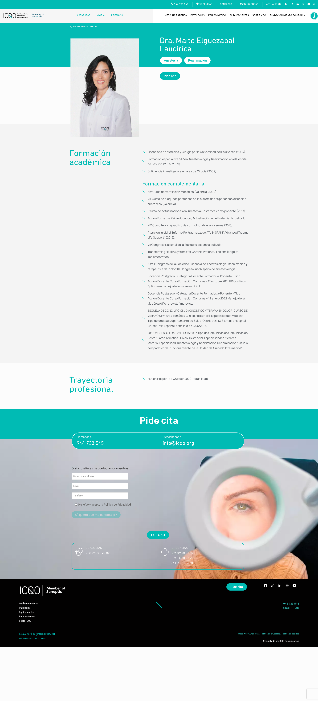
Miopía (101, 15)
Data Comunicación (289, 641)
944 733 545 (90, 443)
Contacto (226, 4)
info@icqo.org (178, 443)
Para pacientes (239, 15)
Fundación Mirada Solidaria (287, 15)
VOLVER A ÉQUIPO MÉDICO (85, 26)
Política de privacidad (270, 634)
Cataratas (83, 15)
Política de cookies (290, 634)
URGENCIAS (291, 608)
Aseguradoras (249, 4)
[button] (313, 4)
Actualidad (273, 4)
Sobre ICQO (259, 15)
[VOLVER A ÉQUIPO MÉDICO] (70, 26)
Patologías (197, 15)
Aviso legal (254, 634)
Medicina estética (175, 15)
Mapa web (243, 634)
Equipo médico (217, 15)
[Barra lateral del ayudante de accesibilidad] (314, 16)
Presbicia (117, 15)
